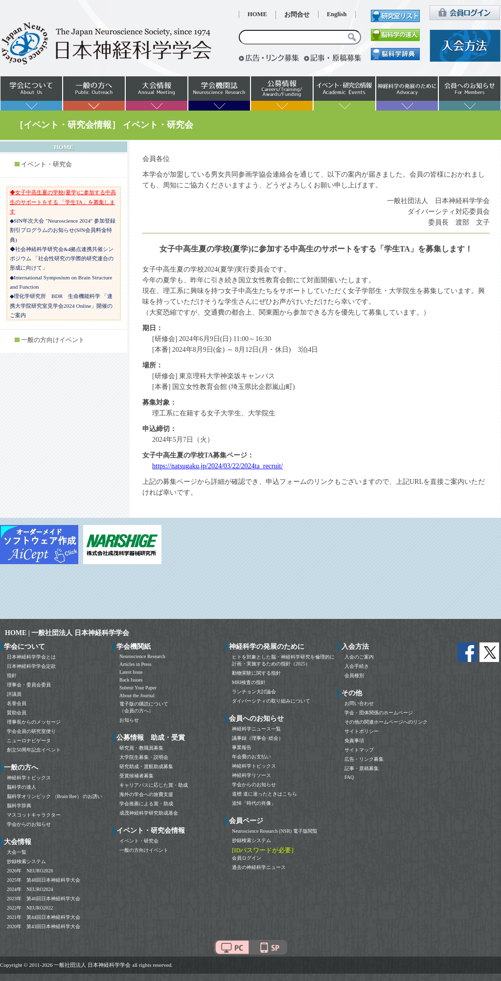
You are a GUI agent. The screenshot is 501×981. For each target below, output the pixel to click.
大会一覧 (16, 852)
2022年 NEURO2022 (30, 908)
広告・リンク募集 (364, 759)
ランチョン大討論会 (254, 691)
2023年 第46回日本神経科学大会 (43, 898)
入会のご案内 (359, 657)
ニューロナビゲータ (29, 740)
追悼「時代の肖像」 (254, 803)
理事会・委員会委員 (29, 684)
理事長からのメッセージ (34, 722)
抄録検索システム (26, 861)
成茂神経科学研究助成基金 (148, 813)
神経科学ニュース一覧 (256, 728)
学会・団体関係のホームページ (378, 712)
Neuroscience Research (142, 656)
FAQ (349, 777)
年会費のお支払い (251, 756)
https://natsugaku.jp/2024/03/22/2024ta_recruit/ (217, 466)
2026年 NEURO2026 (30, 870)
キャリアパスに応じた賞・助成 (153, 785)
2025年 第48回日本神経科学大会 (43, 880)
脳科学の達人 (21, 787)
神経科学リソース (251, 775)
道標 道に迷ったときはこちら (264, 794)
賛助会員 (16, 712)
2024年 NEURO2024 (30, 889)
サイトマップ (359, 750)
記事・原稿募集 (361, 768)
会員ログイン (246, 858)
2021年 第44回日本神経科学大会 (43, 917)
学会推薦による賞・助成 (146, 803)
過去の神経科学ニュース (259, 867)
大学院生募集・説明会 (143, 757)
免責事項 (354, 740)
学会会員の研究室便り (31, 731)
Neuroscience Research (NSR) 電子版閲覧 (275, 831)
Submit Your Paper (138, 687)
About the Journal (137, 695)
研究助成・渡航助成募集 (146, 766)
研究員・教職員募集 (141, 748)
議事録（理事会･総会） (257, 738)
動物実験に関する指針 (256, 673)
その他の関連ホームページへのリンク (386, 722)
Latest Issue (131, 672)
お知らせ (129, 720)
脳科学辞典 (19, 805)
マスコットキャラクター (34, 815)
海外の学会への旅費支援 (146, 794)
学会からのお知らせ (29, 824)
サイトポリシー (361, 731)
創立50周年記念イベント (34, 750)
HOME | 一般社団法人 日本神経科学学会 (67, 633)
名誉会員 (16, 703)
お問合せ (297, 14)
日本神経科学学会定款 (31, 666)
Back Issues (131, 680)
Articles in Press (135, 664)
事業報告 (241, 747)
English (337, 14)
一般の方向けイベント (53, 340)
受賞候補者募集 (136, 775)
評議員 (14, 694)
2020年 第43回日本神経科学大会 (43, 926)
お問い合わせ (359, 703)
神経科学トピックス (29, 777)
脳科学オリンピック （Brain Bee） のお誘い (54, 796)
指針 (12, 675)
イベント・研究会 (46, 164)
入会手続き (356, 666)
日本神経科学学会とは (31, 657)
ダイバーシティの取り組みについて (271, 701)
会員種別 (354, 675)
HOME (257, 14)
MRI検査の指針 (249, 682)
